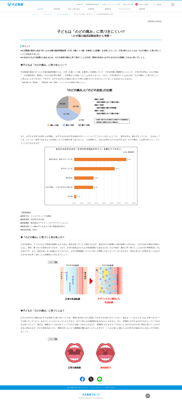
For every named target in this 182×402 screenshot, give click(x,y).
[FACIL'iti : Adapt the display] (142, 4)
